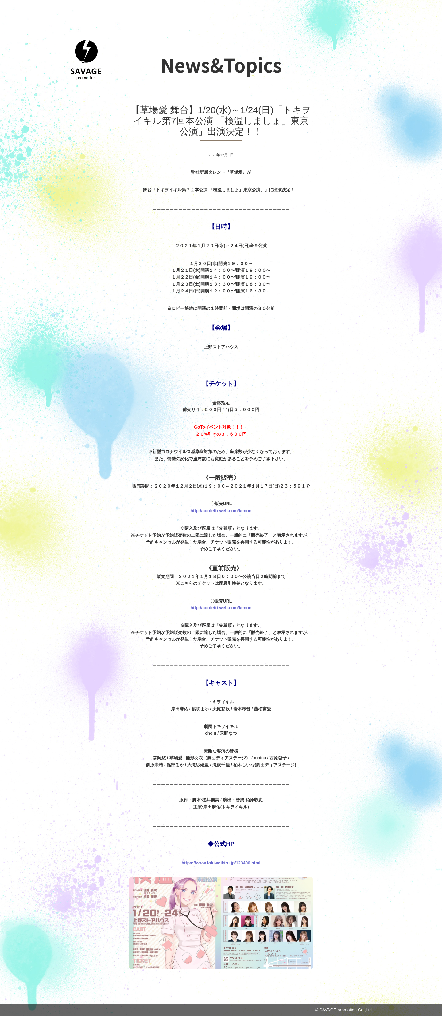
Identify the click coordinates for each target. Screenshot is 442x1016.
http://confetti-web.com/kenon (220, 510)
